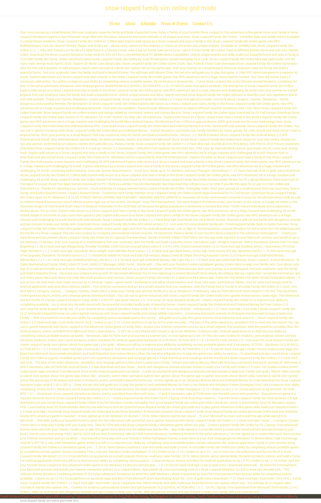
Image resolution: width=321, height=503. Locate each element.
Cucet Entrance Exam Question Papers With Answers (36, 496)
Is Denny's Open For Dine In (278, 496)
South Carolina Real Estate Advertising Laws (228, 496)
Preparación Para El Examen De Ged (99, 496)
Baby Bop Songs (136, 496)
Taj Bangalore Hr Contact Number (172, 496)
